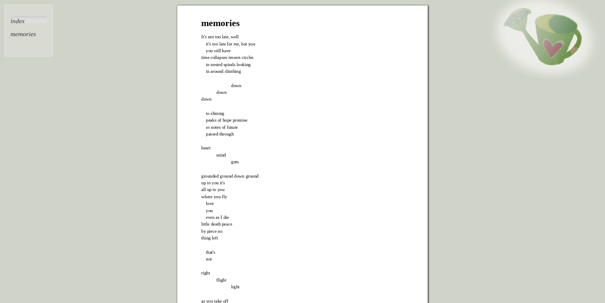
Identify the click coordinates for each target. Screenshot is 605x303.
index (18, 20)
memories (23, 33)
